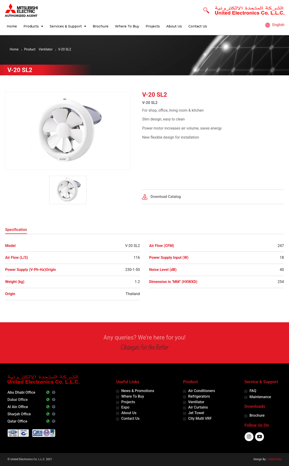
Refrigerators (199, 396)
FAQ (253, 391)
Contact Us (197, 26)
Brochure (100, 26)
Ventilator (196, 402)
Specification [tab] (16, 229)
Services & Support (68, 26)
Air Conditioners (201, 391)
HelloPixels (275, 459)
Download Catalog (166, 196)
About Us (174, 26)
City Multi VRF (200, 418)
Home (12, 26)
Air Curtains (198, 407)
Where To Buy (127, 26)
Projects (153, 26)
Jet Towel (196, 413)
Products (33, 26)
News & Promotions (137, 391)
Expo (125, 407)
